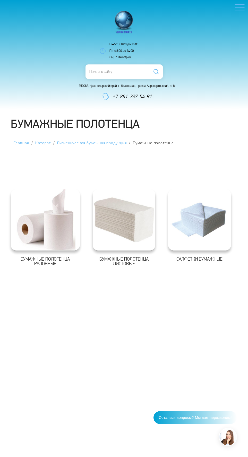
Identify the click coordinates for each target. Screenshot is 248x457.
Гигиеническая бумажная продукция (92, 143)
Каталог (43, 143)
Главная (21, 143)
